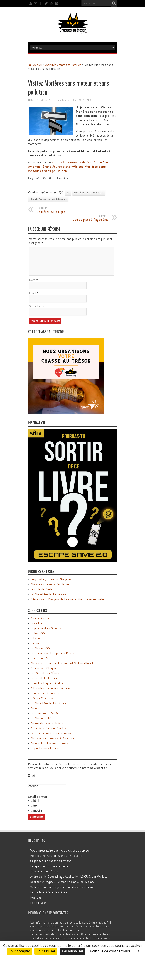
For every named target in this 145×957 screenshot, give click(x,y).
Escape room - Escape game (49, 866)
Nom (32, 280)
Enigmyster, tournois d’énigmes (51, 579)
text (35, 805)
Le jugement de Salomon (47, 628)
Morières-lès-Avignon (88, 192)
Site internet (37, 306)
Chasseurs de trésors (44, 871)
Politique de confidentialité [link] (110, 951)
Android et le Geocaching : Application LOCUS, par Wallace (68, 877)
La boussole (38, 903)
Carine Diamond (41, 618)
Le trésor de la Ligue (63, 210)
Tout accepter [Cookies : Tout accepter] (19, 951)
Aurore (35, 708)
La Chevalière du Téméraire (48, 594)
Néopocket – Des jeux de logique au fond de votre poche (67, 599)
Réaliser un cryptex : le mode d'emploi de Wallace (62, 882)
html (36, 800)
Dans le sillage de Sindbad (47, 683)
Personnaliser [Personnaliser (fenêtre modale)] (72, 951)
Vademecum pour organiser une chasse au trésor (62, 887)
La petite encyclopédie (45, 748)
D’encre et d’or (40, 658)
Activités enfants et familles (63, 65)
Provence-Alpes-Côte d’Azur (48, 198)
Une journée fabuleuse (45, 693)
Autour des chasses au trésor (50, 743)
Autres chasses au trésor (47, 723)
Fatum (35, 643)
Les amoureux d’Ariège (45, 713)
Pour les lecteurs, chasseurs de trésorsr (56, 856)
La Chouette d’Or (42, 718)
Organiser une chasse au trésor (50, 861)
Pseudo (33, 786)
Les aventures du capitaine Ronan (52, 653)
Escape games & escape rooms (51, 733)
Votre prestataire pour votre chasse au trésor (60, 850)
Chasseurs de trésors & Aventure (52, 738)
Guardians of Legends (45, 668)
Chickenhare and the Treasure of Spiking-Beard (62, 663)
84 (68, 192)
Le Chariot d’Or (40, 648)
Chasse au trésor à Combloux (50, 584)
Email (32, 293)
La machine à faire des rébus (48, 892)
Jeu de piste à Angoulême (82, 218)
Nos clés (35, 897)
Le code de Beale (42, 589)
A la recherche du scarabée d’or (51, 688)
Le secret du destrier (44, 678)
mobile (37, 810)
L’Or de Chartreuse (43, 698)
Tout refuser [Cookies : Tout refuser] (46, 951)
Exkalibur (36, 623)
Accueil (35, 65)
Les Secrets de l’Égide (45, 673)
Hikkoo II (37, 638)
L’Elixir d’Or (38, 633)
